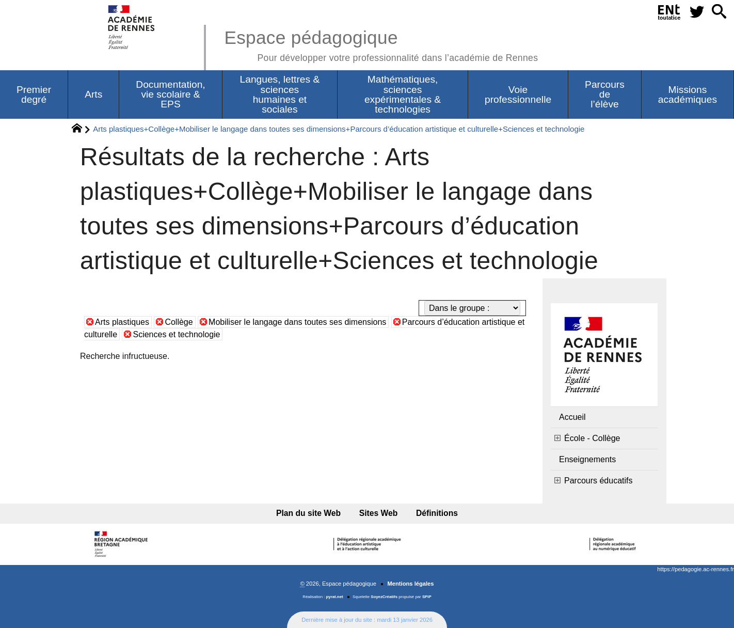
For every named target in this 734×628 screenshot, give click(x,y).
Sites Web (378, 513)
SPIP (427, 596)
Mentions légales (410, 583)
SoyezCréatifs (384, 596)
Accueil (572, 417)
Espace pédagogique (381, 44)
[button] (719, 12)
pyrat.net (334, 596)
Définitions (437, 513)
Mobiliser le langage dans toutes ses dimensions (297, 322)
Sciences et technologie (176, 334)
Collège (179, 322)
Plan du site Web (308, 513)
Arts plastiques (122, 322)
